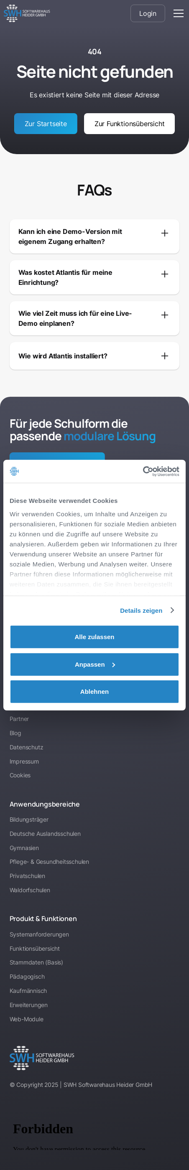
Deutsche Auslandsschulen (45, 833)
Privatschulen (27, 875)
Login (147, 13)
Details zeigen (141, 610)
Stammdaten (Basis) (36, 962)
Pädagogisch (27, 976)
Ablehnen (94, 691)
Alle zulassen (94, 636)
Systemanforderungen (39, 934)
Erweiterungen (29, 1004)
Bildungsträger (29, 819)
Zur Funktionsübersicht (129, 123)
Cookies (20, 775)
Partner (19, 718)
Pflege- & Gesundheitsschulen (49, 861)
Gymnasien (24, 847)
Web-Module (26, 1019)
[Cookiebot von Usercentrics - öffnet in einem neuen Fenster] (142, 471)
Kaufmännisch (28, 990)
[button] (177, 13)
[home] (27, 13)
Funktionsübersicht (35, 948)
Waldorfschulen (30, 889)
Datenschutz (26, 747)
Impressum (24, 761)
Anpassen (95, 663)
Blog (15, 732)
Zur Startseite (46, 123)
